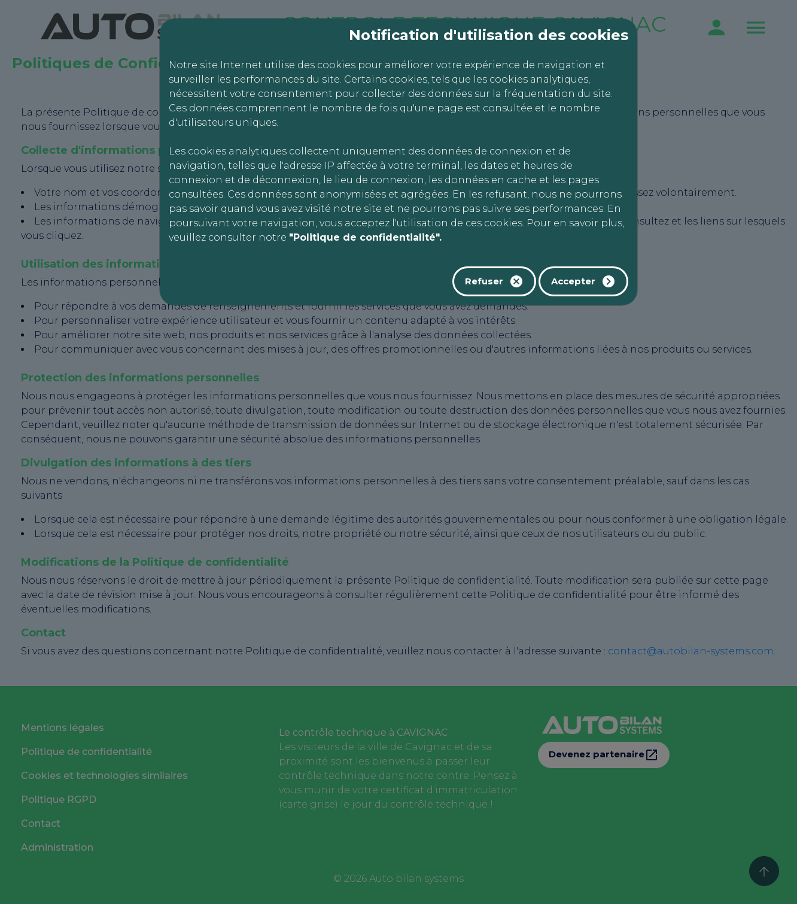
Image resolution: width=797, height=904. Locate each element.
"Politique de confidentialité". (365, 237)
